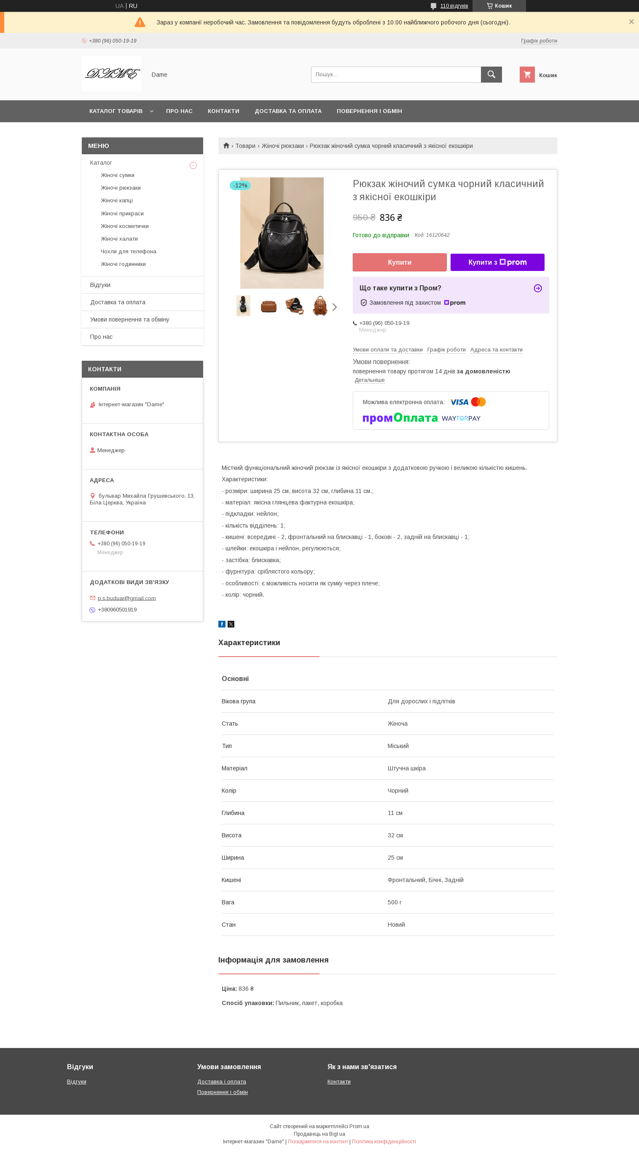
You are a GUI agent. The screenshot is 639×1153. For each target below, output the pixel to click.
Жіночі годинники (123, 264)
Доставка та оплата (288, 111)
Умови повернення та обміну (129, 319)
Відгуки (100, 285)
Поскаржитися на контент (318, 1142)
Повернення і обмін (369, 111)
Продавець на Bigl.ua (319, 1134)
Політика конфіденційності (384, 1142)
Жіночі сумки (117, 175)
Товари (245, 145)
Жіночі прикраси (122, 213)
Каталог (101, 162)
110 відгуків (454, 6)
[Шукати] (491, 75)
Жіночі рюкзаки (283, 145)
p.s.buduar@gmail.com (127, 598)
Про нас (179, 111)
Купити (400, 262)
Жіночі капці (117, 200)
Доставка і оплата (221, 1081)
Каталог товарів (115, 111)
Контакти (223, 111)
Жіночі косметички (125, 226)
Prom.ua (359, 1126)
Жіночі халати (119, 239)
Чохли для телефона (128, 251)
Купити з (497, 262)
